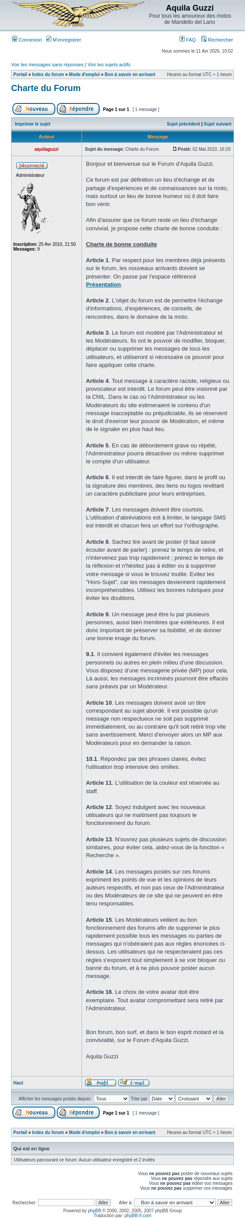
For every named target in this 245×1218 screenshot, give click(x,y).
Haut (18, 1083)
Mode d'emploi (84, 74)
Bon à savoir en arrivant (130, 74)
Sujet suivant (217, 124)
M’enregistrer (63, 39)
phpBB (94, 1210)
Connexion (27, 39)
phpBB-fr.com (138, 1215)
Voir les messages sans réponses (47, 64)
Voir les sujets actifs (109, 64)
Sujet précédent (183, 124)
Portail (20, 74)
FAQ (187, 39)
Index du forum (48, 74)
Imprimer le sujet (33, 124)
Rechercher (217, 39)
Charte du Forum (46, 88)
